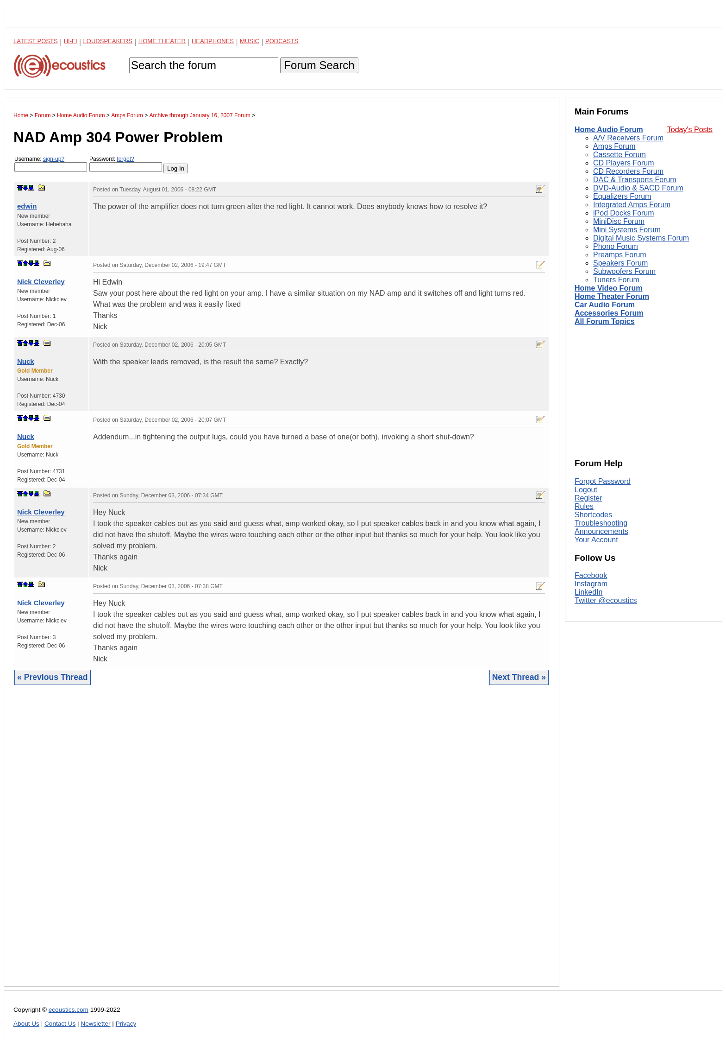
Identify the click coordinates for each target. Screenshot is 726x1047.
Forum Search (319, 65)
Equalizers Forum (622, 196)
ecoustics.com (68, 1009)
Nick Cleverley (41, 282)
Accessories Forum (609, 313)
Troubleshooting (601, 523)
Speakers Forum (620, 263)
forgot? (125, 159)
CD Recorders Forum (628, 171)
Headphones (213, 41)
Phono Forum (615, 246)
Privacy (126, 1023)
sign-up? (53, 159)
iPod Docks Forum (623, 213)
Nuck (25, 361)
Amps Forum (614, 146)
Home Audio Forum (609, 129)
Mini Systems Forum (627, 230)
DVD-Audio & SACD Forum (638, 188)
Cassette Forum (619, 155)
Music (249, 41)
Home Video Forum (608, 288)
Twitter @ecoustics (606, 600)
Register (588, 498)
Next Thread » (519, 677)
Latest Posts (35, 41)
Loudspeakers (107, 41)
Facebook (591, 575)
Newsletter (95, 1023)
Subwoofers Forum (624, 271)
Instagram (591, 584)
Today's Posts (690, 129)
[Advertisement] (281, 843)
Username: (50, 164)
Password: (125, 164)
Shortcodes (593, 515)
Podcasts (282, 41)
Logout (586, 490)
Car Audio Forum (605, 305)
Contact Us (59, 1023)
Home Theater (162, 41)
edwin (27, 206)
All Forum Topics (604, 321)
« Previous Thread (52, 677)
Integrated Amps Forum (631, 205)
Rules (584, 506)
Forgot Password (603, 481)
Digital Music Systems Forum (641, 238)
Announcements (601, 531)
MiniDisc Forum (619, 221)
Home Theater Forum (612, 296)
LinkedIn (589, 592)
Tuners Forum (616, 280)
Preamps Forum (619, 255)
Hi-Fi (70, 41)
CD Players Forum (623, 163)
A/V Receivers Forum (628, 138)
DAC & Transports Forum (634, 180)
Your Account (596, 540)
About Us (26, 1023)
